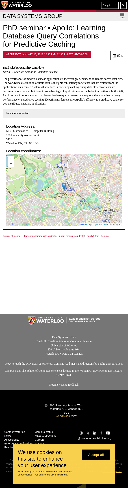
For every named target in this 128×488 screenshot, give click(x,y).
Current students (11, 236)
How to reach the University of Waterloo (28, 363)
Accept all (96, 455)
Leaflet (85, 224)
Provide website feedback (63, 384)
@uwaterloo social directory (94, 438)
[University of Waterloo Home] (16, 5)
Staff (97, 236)
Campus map (12, 370)
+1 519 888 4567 (66, 416)
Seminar (105, 236)
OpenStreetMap (101, 224)
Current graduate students (71, 236)
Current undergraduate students (40, 236)
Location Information (17, 113)
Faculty (89, 236)
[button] (109, 5)
